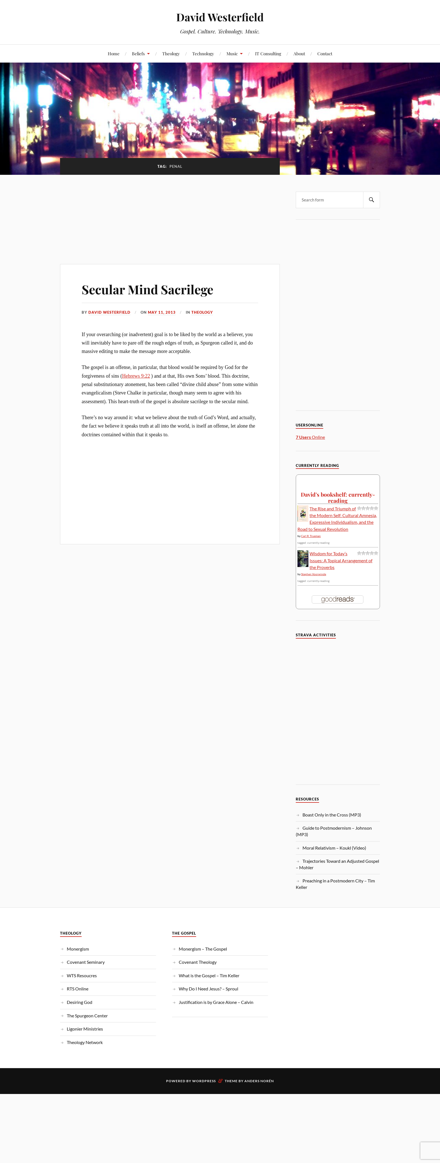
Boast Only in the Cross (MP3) (331, 814)
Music (232, 53)
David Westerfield (220, 17)
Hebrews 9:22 (136, 376)
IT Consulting (268, 53)
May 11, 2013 (162, 312)
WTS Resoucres (82, 975)
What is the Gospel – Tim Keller (209, 975)
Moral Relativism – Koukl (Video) (334, 847)
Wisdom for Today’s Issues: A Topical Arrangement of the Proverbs (341, 560)
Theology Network (85, 1042)
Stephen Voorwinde (313, 574)
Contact (324, 53)
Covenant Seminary (86, 962)
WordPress (204, 1081)
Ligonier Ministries (85, 1028)
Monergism (78, 948)
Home (114, 53)
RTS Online (77, 988)
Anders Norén (259, 1081)
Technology (203, 53)
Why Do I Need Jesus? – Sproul (208, 988)
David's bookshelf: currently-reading (338, 497)
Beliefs (138, 53)
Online (310, 437)
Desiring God (79, 1002)
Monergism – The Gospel (203, 948)
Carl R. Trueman (311, 536)
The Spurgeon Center (87, 1015)
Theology (171, 53)
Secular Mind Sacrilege (147, 289)
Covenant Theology (198, 962)
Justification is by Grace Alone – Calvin (216, 1002)
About (299, 53)
